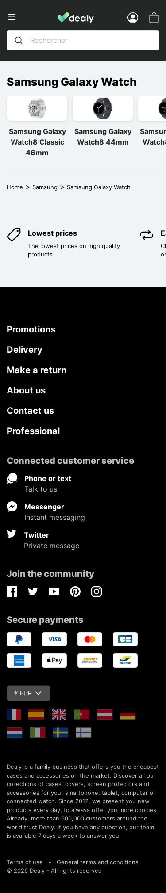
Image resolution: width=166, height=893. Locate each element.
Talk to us (40, 489)
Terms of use (25, 862)
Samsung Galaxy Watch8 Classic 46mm (37, 142)
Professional (33, 431)
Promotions (31, 329)
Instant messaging (54, 517)
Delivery (24, 349)
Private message (51, 545)
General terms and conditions (98, 862)
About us (26, 390)
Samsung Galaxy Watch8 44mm (102, 136)
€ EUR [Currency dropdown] (27, 693)
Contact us (30, 410)
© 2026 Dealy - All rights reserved (54, 870)
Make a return (36, 370)
